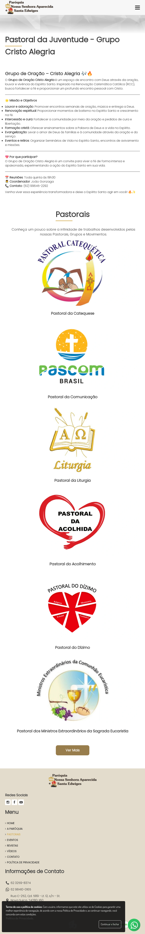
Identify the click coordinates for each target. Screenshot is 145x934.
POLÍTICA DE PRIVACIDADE (22, 862)
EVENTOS (11, 840)
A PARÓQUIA (13, 829)
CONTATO (12, 857)
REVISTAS (11, 845)
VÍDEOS (10, 851)
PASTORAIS (12, 834)
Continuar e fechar (110, 924)
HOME (9, 823)
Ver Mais (73, 750)
